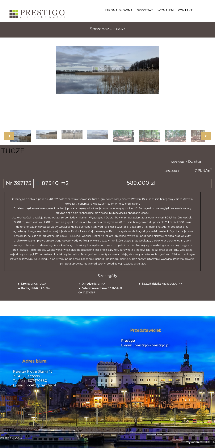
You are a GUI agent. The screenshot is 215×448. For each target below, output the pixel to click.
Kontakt (185, 10)
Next (206, 136)
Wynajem (165, 10)
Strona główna (119, 10)
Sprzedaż (145, 10)
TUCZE (13, 151)
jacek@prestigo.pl (41, 385)
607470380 (37, 380)
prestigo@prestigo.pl (152, 345)
